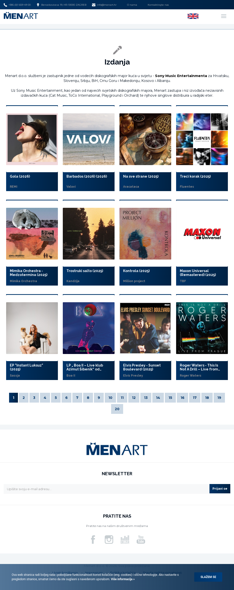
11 (122, 397)
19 (219, 397)
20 (117, 409)
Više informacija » (122, 579)
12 (134, 397)
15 (170, 397)
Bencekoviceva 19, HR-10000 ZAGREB (61, 5)
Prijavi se (219, 488)
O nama (132, 4)
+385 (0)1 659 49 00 (17, 5)
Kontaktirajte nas (158, 4)
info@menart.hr (104, 5)
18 (207, 397)
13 (146, 397)
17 (195, 397)
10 (110, 397)
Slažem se (208, 577)
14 (158, 397)
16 (182, 397)
